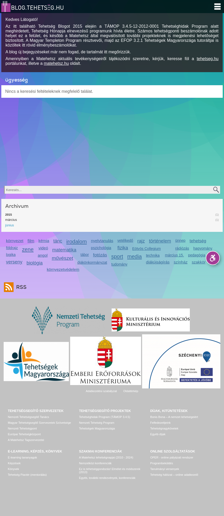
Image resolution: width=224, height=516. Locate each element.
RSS (20, 287)
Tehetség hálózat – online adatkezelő (174, 474)
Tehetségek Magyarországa (97, 428)
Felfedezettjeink (160, 422)
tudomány (119, 264)
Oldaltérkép (130, 391)
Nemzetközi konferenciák (95, 463)
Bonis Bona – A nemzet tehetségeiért (174, 416)
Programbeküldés (161, 463)
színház (180, 262)
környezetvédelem (63, 269)
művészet (62, 258)
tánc (57, 241)
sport (117, 256)
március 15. (174, 255)
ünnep (180, 240)
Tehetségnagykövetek (164, 428)
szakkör (198, 262)
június (9, 225)
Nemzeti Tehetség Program (96, 422)
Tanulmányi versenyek (164, 469)
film (31, 240)
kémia (43, 240)
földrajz (12, 248)
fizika (122, 247)
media (134, 256)
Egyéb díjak (157, 434)
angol (43, 255)
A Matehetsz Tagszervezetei (26, 440)
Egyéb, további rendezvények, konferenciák (107, 477)
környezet (14, 240)
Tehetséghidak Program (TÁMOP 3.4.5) (104, 416)
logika (11, 255)
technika (153, 255)
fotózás (100, 255)
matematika (64, 250)
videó (43, 248)
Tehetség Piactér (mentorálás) (27, 474)
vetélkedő (125, 240)
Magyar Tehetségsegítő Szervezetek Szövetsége (39, 422)
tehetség (198, 240)
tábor (85, 255)
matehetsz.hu (56, 63)
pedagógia (196, 255)
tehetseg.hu (208, 58)
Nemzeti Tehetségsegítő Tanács (28, 416)
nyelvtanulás (102, 240)
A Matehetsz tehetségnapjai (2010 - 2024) (106, 457)
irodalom (76, 241)
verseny (14, 262)
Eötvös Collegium (146, 248)
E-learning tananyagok (22, 457)
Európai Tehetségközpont (24, 434)
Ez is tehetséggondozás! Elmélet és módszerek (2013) (109, 470)
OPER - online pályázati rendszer (171, 457)
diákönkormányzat (92, 262)
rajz (141, 241)
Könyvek (13, 469)
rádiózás (182, 248)
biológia (35, 263)
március (11, 220)
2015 (8, 214)
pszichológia (101, 248)
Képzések (14, 463)
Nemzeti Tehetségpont (22, 428)
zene (27, 249)
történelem (160, 241)
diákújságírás (158, 262)
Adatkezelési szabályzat (101, 391)
